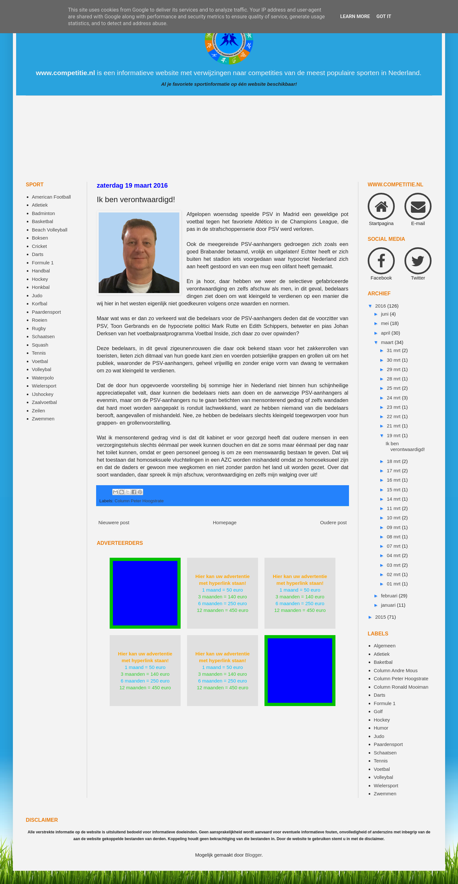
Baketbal (383, 662)
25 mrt (394, 388)
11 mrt (394, 508)
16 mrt (394, 480)
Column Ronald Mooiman (401, 687)
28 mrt (394, 378)
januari (389, 605)
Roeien (39, 320)
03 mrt (394, 565)
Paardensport (46, 312)
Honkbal (41, 287)
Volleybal (41, 369)
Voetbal (40, 361)
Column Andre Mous (396, 670)
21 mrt (394, 425)
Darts (38, 254)
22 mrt (394, 416)
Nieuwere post (113, 522)
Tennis (39, 353)
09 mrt (394, 527)
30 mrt (394, 360)
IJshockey (43, 394)
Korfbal (39, 303)
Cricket (39, 246)
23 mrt (394, 407)
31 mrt (394, 350)
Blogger (253, 855)
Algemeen (385, 645)
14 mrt (394, 499)
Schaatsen (43, 336)
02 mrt (394, 574)
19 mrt (394, 435)
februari (390, 595)
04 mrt (394, 555)
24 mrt (394, 397)
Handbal (41, 270)
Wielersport (44, 385)
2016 (381, 306)
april (386, 333)
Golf (378, 711)
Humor (381, 728)
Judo (37, 295)
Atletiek (40, 205)
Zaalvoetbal (44, 402)
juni (385, 314)
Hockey (40, 279)
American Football (51, 197)
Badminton (43, 213)
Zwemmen (43, 418)
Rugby (39, 328)
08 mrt (394, 536)
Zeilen (38, 410)
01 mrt (394, 583)
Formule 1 (43, 262)
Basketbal (42, 221)
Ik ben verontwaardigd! (405, 446)
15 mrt (394, 489)
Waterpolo (43, 377)
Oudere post (333, 522)
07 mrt (394, 546)
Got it (383, 16)
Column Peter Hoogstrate (139, 500)
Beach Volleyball (49, 229)
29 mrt (394, 369)
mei (385, 323)
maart (388, 342)
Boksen (40, 238)
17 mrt (394, 470)
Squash (40, 345)
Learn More (355, 16)
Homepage (224, 522)
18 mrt (394, 461)
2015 (381, 617)
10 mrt (394, 517)
